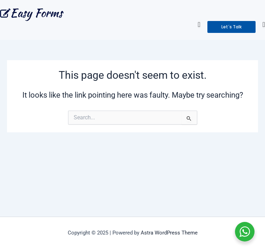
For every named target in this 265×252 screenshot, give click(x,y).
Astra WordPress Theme (169, 233)
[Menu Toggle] (199, 24)
